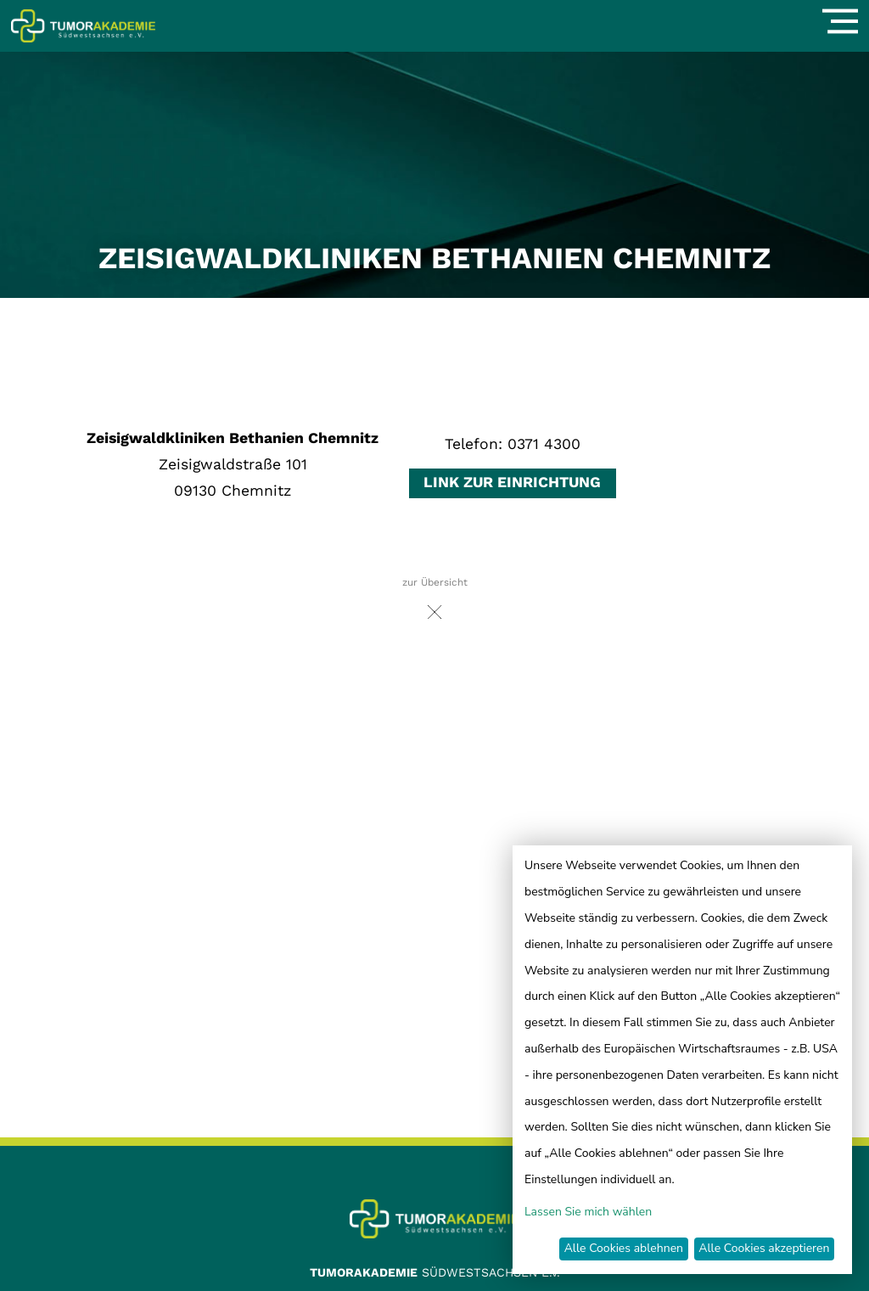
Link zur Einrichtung (512, 482)
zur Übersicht (435, 603)
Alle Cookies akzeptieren (763, 1248)
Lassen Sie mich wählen (588, 1212)
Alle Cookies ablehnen (623, 1248)
